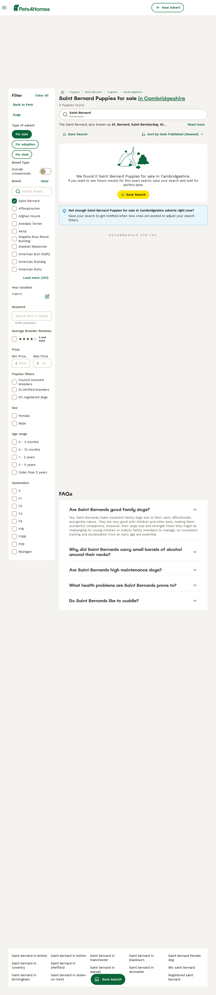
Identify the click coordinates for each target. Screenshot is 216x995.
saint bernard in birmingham (24, 977)
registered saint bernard (180, 977)
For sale (22, 134)
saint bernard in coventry (24, 965)
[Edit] (47, 296)
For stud (22, 154)
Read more (196, 124)
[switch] (45, 171)
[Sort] (173, 134)
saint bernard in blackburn (141, 958)
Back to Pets (23, 105)
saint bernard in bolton (68, 956)
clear (45, 181)
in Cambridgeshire (161, 98)
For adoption (25, 144)
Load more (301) (36, 278)
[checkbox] (14, 201)
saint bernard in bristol (29, 956)
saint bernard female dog (184, 958)
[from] (23, 363)
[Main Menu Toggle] (4, 7)
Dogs (17, 115)
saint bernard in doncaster (141, 970)
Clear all (42, 95)
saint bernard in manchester (102, 958)
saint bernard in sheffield (63, 965)
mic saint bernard (181, 967)
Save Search (75, 134)
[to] (45, 363)
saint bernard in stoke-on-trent (69, 977)
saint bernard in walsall (102, 970)
